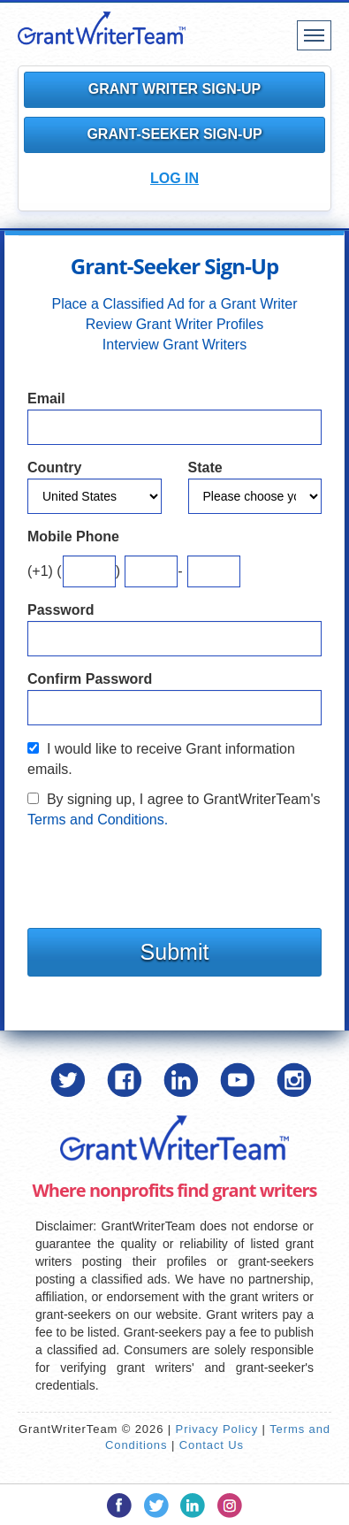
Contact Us (211, 1445)
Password (61, 609)
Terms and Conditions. (97, 819)
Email (46, 398)
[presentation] (161, 873)
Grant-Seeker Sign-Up (174, 134)
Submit (174, 951)
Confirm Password (89, 678)
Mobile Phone (73, 536)
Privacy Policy (217, 1429)
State (205, 467)
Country (54, 467)
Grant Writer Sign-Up (175, 88)
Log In (174, 178)
